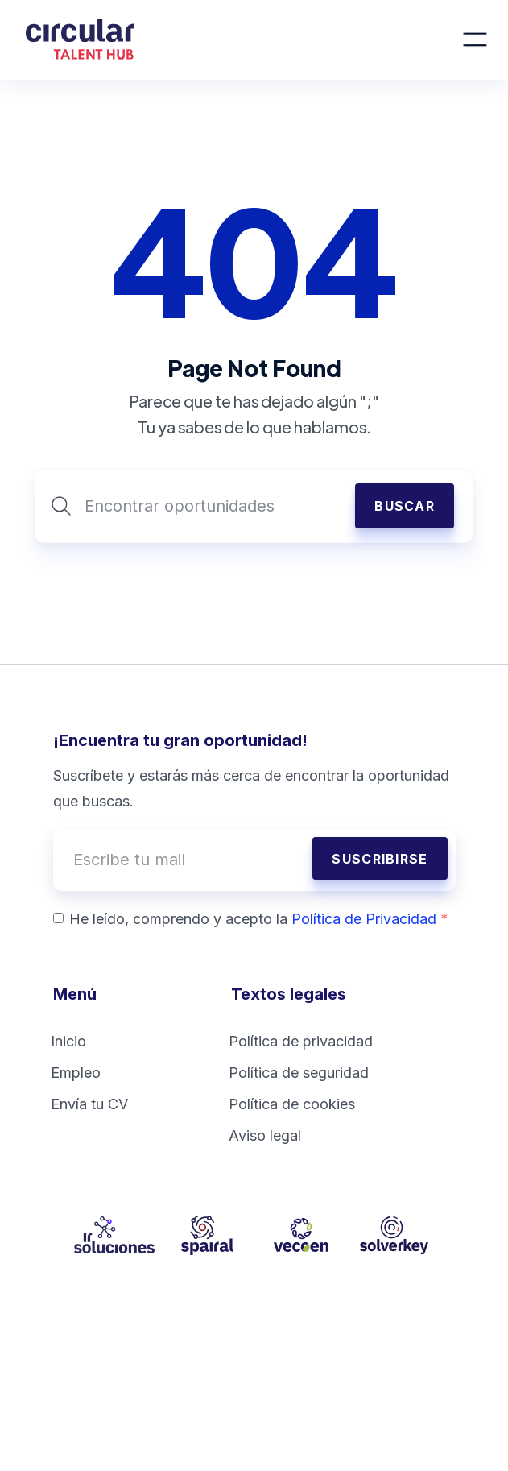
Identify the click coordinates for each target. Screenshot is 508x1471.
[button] (475, 39)
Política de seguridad (299, 1072)
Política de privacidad (301, 1041)
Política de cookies (292, 1104)
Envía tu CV (89, 1104)
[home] (242, 40)
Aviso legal (265, 1135)
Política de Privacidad (369, 918)
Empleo (76, 1072)
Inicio (68, 1041)
